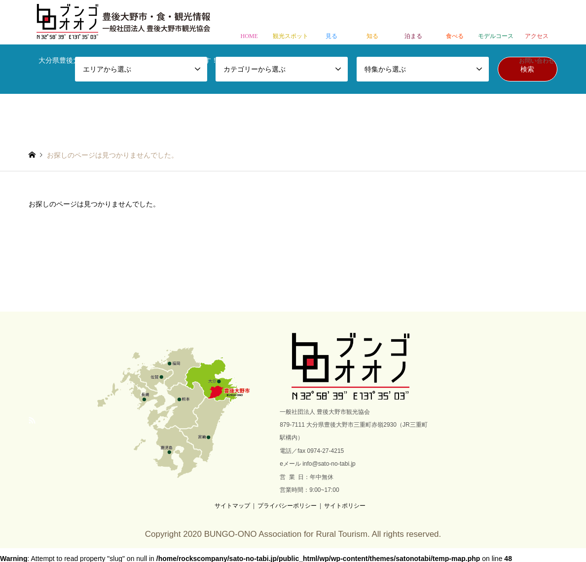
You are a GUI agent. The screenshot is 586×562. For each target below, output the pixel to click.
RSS (32, 420)
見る (331, 23)
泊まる (413, 23)
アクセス (536, 23)
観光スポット (290, 23)
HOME (249, 23)
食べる (454, 23)
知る (372, 23)
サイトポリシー (345, 505)
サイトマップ (232, 505)
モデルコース (495, 23)
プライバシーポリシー (287, 505)
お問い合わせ (536, 47)
